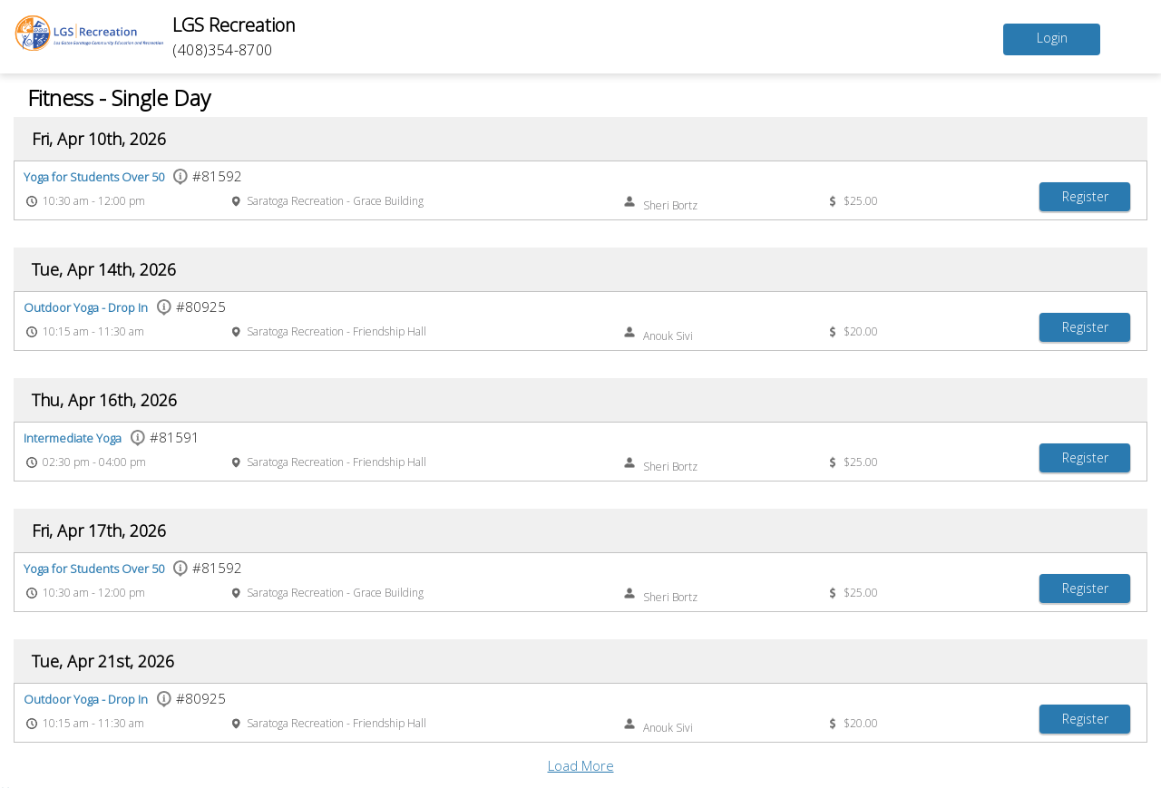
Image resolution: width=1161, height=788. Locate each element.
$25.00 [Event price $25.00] (861, 201)
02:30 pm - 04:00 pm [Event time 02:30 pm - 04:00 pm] (94, 462)
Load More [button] (581, 765)
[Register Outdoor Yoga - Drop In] (1084, 327)
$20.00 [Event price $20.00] (861, 331)
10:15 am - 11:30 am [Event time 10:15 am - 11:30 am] (93, 331)
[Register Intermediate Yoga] (1084, 457)
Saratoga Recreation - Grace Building (335, 201)
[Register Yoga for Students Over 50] (1084, 196)
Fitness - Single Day (118, 97)
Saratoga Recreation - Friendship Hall (336, 331)
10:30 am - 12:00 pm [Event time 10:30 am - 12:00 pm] (94, 201)
